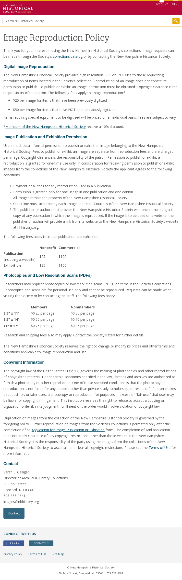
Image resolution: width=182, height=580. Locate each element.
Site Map (58, 554)
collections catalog (68, 56)
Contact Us (41, 543)
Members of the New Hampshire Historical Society (45, 126)
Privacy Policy (12, 554)
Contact (14, 513)
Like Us (12, 543)
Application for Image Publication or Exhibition (68, 430)
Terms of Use (159, 447)
